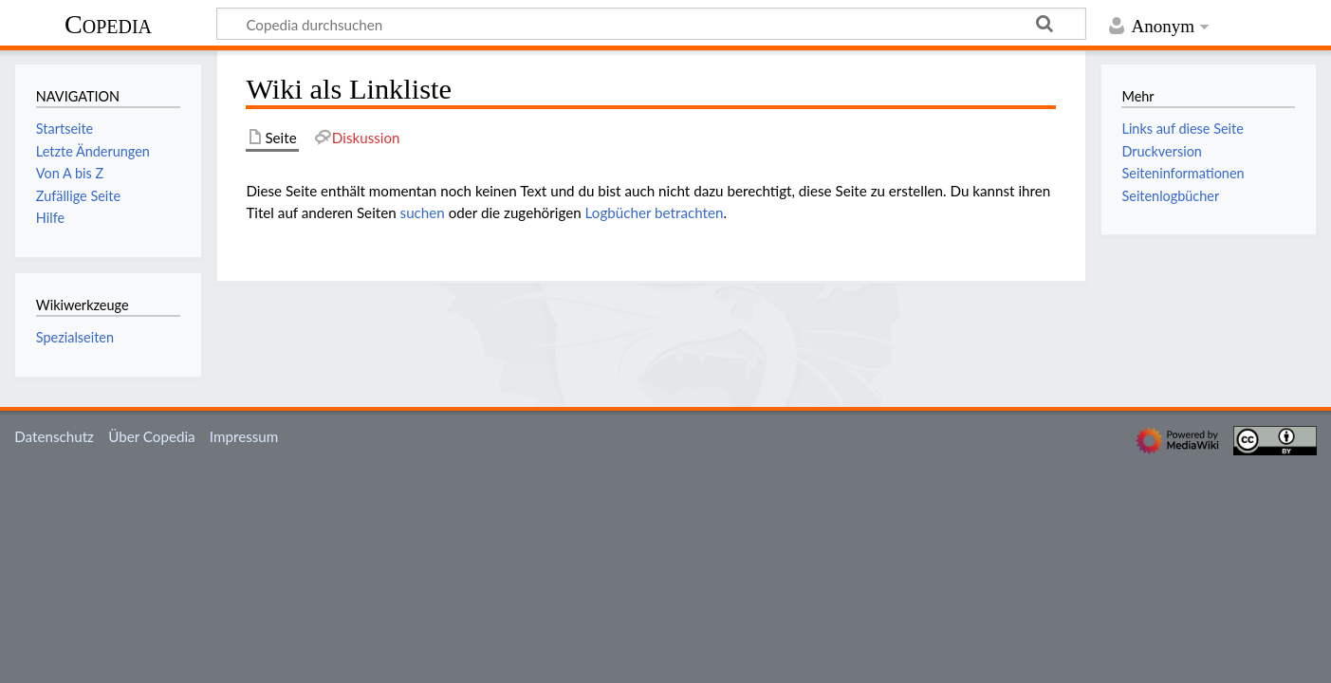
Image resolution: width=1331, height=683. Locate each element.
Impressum (244, 436)
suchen (422, 212)
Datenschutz (54, 436)
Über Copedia (151, 436)
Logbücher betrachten (654, 212)
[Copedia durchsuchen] (651, 24)
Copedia (108, 24)
